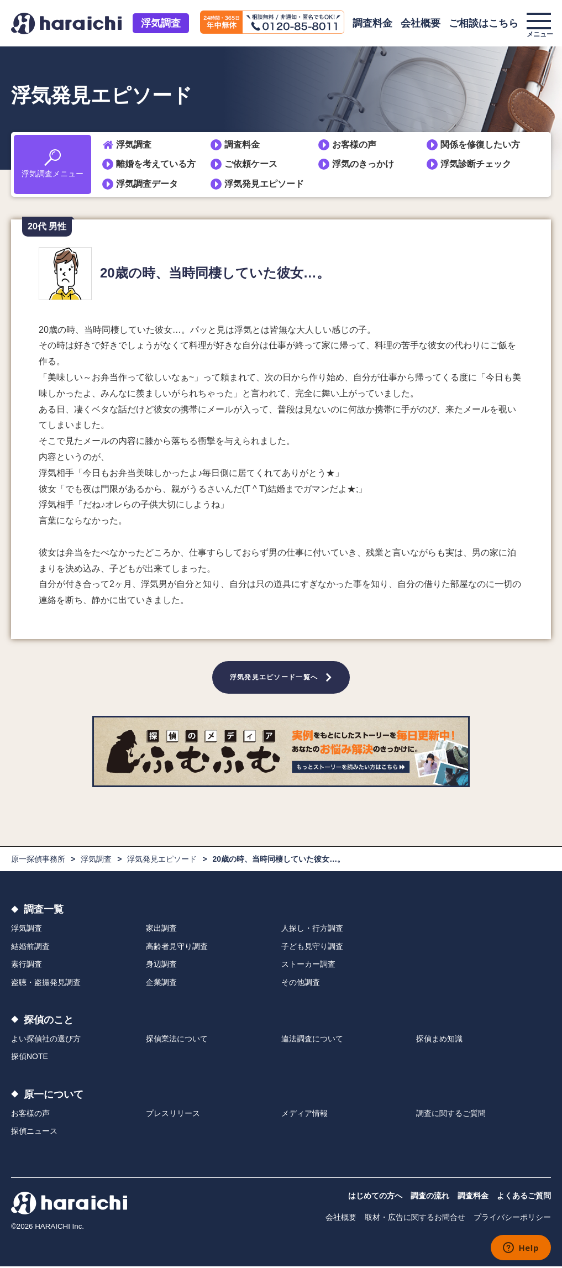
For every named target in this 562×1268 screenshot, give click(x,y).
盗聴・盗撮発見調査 (46, 983)
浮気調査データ (147, 183)
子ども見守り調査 (312, 948)
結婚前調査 (30, 948)
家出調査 (161, 930)
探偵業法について (177, 1040)
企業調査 (161, 983)
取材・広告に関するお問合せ (415, 1219)
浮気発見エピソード (264, 183)
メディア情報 (304, 1114)
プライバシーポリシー (512, 1219)
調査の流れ (430, 1197)
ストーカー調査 (308, 966)
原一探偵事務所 (38, 861)
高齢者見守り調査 (177, 948)
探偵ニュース (34, 1133)
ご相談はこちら (483, 23)
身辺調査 (161, 966)
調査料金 (372, 23)
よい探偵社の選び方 (46, 1040)
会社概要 (420, 23)
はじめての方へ (375, 1197)
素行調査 (26, 966)
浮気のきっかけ (363, 164)
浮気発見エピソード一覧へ (274, 678)
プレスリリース (173, 1114)
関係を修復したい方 (480, 144)
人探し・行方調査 (312, 930)
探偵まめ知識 (439, 1040)
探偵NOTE (29, 1058)
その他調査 (300, 983)
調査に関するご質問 (451, 1114)
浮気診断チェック (475, 164)
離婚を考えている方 (156, 164)
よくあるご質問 (524, 1197)
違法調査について (312, 1040)
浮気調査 (161, 23)
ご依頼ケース (250, 164)
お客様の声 (354, 144)
